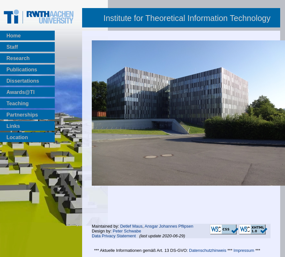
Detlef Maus (131, 226)
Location (17, 137)
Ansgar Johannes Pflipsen (169, 226)
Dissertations (22, 81)
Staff (12, 47)
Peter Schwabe (127, 231)
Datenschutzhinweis (207, 250)
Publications (21, 69)
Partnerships (22, 115)
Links (13, 126)
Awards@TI (20, 92)
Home (13, 35)
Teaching (17, 103)
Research (18, 58)
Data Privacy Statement (114, 235)
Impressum (243, 250)
